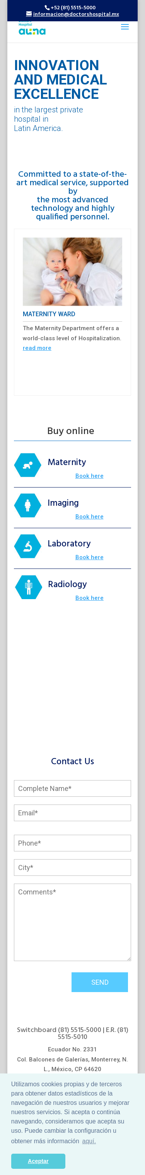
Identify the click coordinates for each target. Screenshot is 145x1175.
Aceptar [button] (38, 1161)
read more (37, 348)
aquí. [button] (89, 1141)
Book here (89, 475)
